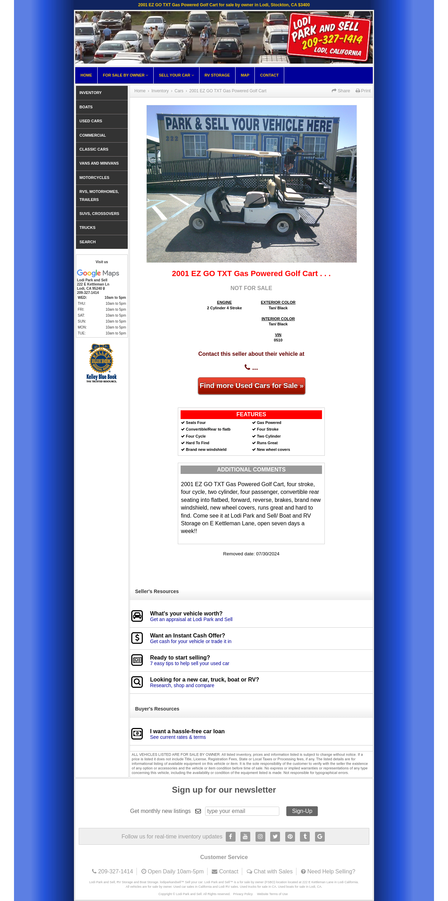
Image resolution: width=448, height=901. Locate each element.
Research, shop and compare (182, 685)
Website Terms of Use (272, 894)
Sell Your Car (176, 75)
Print (363, 90)
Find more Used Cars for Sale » (252, 385)
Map (245, 75)
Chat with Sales (273, 871)
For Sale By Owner (125, 75)
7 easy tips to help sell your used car (189, 663)
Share (341, 90)
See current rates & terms (178, 737)
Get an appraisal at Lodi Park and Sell (191, 619)
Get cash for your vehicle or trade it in (191, 641)
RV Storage (217, 75)
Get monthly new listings (160, 811)
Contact (269, 75)
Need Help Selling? (331, 871)
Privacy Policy (243, 894)
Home (86, 75)
